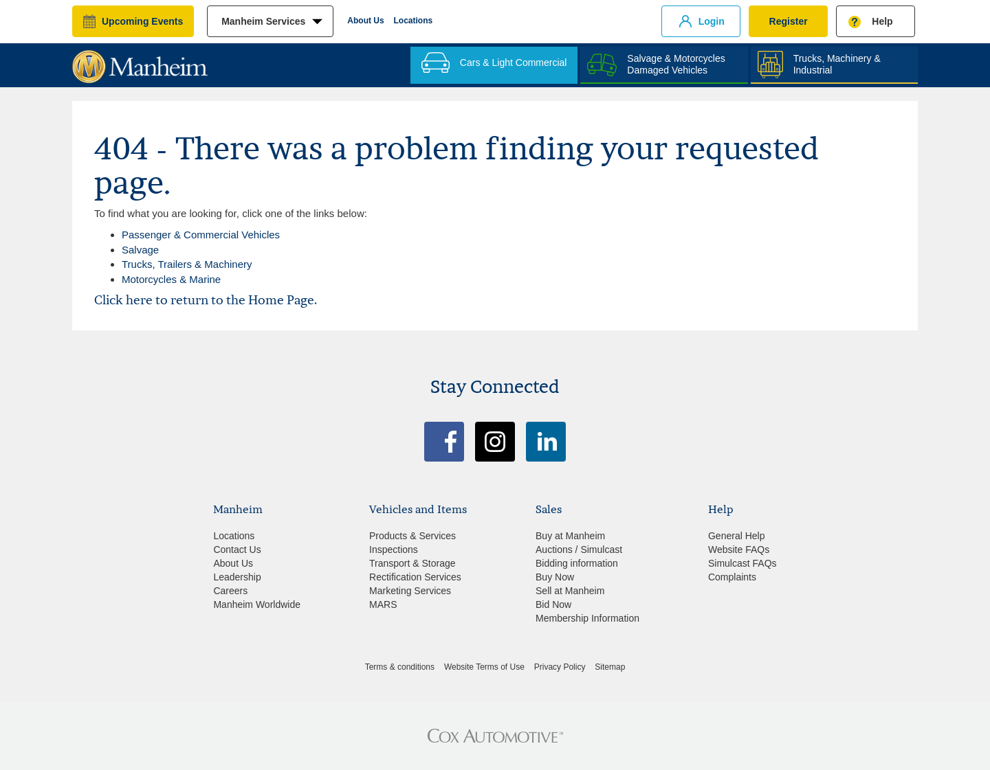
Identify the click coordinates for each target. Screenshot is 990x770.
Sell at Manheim (570, 590)
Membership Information (587, 618)
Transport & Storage (412, 563)
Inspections (393, 549)
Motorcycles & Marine (171, 279)
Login (711, 21)
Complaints (732, 576)
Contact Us (237, 549)
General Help (736, 535)
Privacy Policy (560, 667)
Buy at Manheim (570, 535)
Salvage (140, 250)
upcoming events (142, 21)
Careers (230, 590)
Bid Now (553, 604)
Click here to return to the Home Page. (205, 300)
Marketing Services (410, 590)
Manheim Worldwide (256, 604)
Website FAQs (738, 549)
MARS (383, 604)
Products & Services (412, 535)
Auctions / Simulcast (579, 549)
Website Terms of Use (484, 667)
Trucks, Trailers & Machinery (187, 264)
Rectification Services (415, 576)
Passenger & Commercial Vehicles (201, 234)
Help (882, 21)
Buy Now (555, 576)
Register (788, 21)
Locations (413, 20)
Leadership (237, 576)
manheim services (263, 21)
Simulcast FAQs (742, 563)
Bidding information (577, 563)
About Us (365, 20)
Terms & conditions (399, 667)
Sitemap (610, 667)
